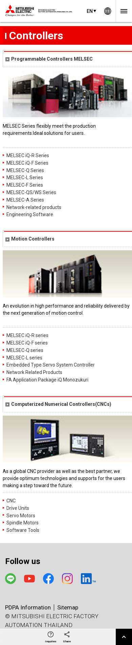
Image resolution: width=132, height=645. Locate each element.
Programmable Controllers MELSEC (49, 59)
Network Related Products (34, 372)
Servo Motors (20, 515)
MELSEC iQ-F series (27, 343)
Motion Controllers (29, 239)
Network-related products (33, 207)
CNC (11, 500)
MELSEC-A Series (25, 200)
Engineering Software (29, 214)
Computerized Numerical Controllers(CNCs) (58, 404)
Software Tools (22, 530)
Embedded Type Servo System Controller (50, 365)
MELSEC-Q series (24, 350)
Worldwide (108, 11)
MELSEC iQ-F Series (27, 163)
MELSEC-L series (24, 357)
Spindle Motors (22, 522)
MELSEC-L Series (24, 177)
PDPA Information (28, 607)
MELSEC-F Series (24, 185)
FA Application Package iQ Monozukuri (47, 379)
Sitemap (67, 607)
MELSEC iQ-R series (27, 335)
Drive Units (17, 508)
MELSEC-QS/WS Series (31, 192)
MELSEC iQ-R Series (27, 155)
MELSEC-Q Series (25, 170)
